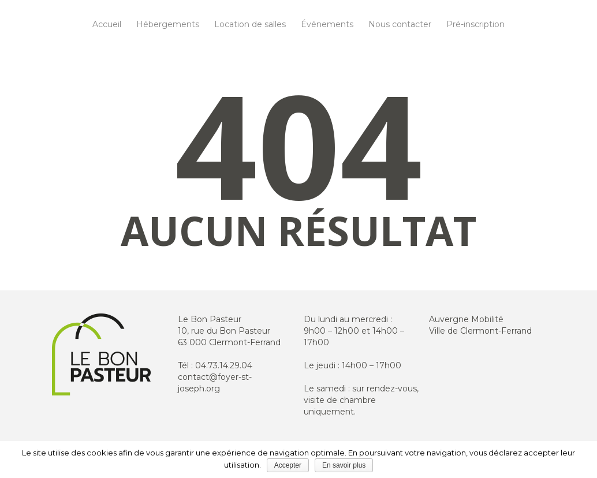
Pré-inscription (475, 24)
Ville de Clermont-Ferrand (480, 331)
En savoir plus (343, 465)
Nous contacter (399, 24)
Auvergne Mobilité (466, 319)
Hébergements (167, 24)
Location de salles (250, 24)
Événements (327, 24)
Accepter (287, 465)
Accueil (106, 24)
